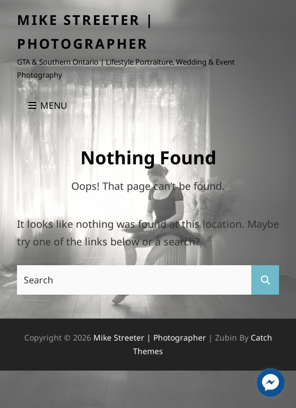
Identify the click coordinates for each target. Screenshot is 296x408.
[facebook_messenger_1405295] (270, 382)
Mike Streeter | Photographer (149, 337)
